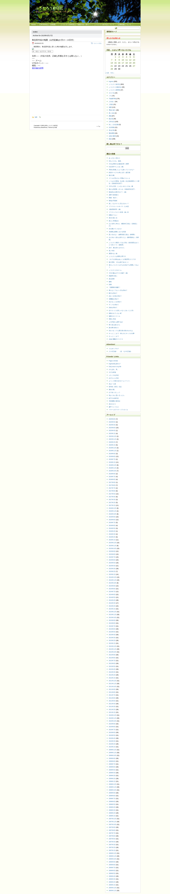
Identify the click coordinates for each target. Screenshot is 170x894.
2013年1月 (112, 643)
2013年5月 (112, 632)
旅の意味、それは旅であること (119, 262)
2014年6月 (112, 594)
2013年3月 (112, 637)
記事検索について (124, 24)
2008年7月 (112, 798)
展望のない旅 (113, 253)
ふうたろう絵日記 (49, 7)
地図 (36, 117)
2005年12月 (112, 888)
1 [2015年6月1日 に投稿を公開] (115, 57)
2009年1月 (112, 781)
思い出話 (111, 113)
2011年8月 (112, 692)
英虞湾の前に (113, 276)
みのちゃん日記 (114, 378)
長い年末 (111, 251)
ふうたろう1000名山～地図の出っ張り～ (76, 24)
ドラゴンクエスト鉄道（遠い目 (119, 212)
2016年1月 (112, 540)
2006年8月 (112, 865)
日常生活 (111, 121)
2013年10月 (112, 617)
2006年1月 (112, 885)
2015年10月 (112, 548)
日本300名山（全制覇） (48, 24)
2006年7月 (112, 867)
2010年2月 (112, 744)
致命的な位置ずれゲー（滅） (118, 192)
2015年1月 (112, 574)
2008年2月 (112, 813)
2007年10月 (112, 824)
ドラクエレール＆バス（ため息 (119, 206)
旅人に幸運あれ (114, 221)
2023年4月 (112, 430)
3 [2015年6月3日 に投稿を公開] (122, 57)
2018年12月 (112, 465)
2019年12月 (112, 448)
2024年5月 (112, 422)
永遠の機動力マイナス (116, 339)
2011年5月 (112, 701)
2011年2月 (112, 709)
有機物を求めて (114, 299)
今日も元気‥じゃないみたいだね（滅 (121, 186)
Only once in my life (115, 366)
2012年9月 (112, 655)
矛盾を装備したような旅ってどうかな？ (121, 170)
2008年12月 (112, 784)
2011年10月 (112, 686)
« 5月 (107, 73)
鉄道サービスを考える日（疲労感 (119, 172)
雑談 (110, 139)
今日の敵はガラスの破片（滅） (119, 273)
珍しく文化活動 (114, 124)
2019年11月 (112, 450)
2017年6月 (112, 491)
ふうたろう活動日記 (115, 87)
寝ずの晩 (111, 175)
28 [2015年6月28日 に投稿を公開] (112, 69)
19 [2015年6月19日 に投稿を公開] (130, 63)
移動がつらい (113, 215)
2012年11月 (112, 649)
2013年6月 (112, 629)
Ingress (111, 81)
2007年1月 (112, 850)
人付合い (111, 101)
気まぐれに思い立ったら (116, 395)
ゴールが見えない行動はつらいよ (119, 178)
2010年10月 (112, 721)
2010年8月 (112, 727)
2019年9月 (112, 453)
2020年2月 (112, 442)
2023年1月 (112, 433)
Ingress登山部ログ (115, 364)
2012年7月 (112, 660)
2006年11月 (112, 856)
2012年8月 (112, 658)
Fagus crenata (113, 361)
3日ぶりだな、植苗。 (115, 161)
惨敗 (110, 282)
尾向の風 (111, 389)
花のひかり (112, 404)
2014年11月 (112, 580)
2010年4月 (112, 738)
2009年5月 (112, 770)
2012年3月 (112, 672)
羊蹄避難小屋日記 (114, 401)
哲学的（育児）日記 (115, 387)
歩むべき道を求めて (115, 296)
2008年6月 (112, 801)
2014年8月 (112, 589)
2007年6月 (112, 836)
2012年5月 (112, 666)
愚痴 (110, 116)
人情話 (111, 104)
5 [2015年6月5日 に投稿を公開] (130, 57)
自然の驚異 (112, 136)
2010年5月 (112, 735)
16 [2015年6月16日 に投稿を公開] (119, 63)
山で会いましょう (114, 392)
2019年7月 (112, 459)
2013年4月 (112, 635)
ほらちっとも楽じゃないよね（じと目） (121, 310)
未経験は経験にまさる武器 (117, 232)
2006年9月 (112, 862)
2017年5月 (112, 494)
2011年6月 (112, 698)
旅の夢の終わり (114, 327)
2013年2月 (112, 640)
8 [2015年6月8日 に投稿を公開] (115, 60)
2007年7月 (112, 833)
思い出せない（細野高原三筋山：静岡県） (122, 234)
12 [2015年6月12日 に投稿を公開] (130, 60)
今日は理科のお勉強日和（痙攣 (119, 164)
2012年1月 (112, 678)
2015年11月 (112, 545)
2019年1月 (112, 462)
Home (33, 24)
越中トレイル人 (114, 407)
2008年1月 (112, 816)
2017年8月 (112, 485)
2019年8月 (112, 456)
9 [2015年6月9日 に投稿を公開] (119, 60)
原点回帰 (111, 279)
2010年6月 (112, 732)
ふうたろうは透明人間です (117, 256)
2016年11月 (112, 511)
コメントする (97, 43)
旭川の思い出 (113, 218)
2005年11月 (112, 890)
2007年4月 (112, 842)
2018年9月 (112, 474)
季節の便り (112, 110)
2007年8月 (112, 830)
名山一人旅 (112, 384)
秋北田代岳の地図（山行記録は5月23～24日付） (53, 40)
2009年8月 (112, 761)
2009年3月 (112, 775)
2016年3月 (112, 534)
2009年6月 (112, 767)
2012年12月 (112, 646)
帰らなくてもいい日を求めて (118, 290)
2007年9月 (112, 827)
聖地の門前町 (113, 201)
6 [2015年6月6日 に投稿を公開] (133, 57)
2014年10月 (112, 583)
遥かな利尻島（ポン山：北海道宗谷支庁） (122, 189)
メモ (110, 96)
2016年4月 (112, 531)
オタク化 (111, 93)
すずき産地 (112, 372)
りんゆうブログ (114, 348)
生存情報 (111, 127)
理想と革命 (112, 319)
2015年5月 (112, 563)
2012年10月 (112, 652)
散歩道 (111, 119)
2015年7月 (112, 557)
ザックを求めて (114, 304)
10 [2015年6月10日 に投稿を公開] (123, 60)
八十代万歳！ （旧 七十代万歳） (120, 351)
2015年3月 (112, 568)
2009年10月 (112, 755)
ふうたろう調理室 (114, 90)
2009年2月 (112, 778)
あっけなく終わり (114, 158)
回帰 (110, 284)
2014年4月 (112, 600)
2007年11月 (112, 821)
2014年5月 (112, 597)
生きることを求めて (115, 302)
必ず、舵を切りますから (116, 248)
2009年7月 (112, 764)
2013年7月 (112, 626)
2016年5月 (112, 528)
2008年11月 (112, 787)
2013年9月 (112, 620)
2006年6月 (112, 870)
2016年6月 (112, 525)
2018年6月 (112, 479)
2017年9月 (112, 482)
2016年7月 (112, 522)
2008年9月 (112, 793)
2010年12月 (112, 715)
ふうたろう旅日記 (114, 84)
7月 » (112, 73)
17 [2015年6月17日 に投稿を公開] (123, 63)
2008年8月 (112, 796)
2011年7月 (112, 695)
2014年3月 (112, 603)
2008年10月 (112, 790)
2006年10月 (112, 859)
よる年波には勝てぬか (116, 322)
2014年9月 (112, 586)
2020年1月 (112, 445)
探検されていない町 (115, 313)
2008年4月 (112, 807)
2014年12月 (112, 577)
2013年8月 (112, 623)
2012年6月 (112, 663)
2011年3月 (112, 706)
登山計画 (111, 130)
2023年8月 (112, 428)
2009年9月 (112, 758)
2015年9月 (112, 551)
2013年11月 (112, 614)
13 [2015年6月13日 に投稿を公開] (134, 60)
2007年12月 (112, 819)
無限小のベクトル (114, 316)
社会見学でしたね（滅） (116, 167)
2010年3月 (112, 741)
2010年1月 (112, 747)
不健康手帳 (112, 98)
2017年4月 (112, 497)
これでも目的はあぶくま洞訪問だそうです (122, 259)
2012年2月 (112, 675)
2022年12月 (112, 436)
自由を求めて (113, 307)
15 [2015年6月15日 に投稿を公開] (115, 63)
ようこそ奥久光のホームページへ (119, 381)
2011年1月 (112, 712)
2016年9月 (112, 517)
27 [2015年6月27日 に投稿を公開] (134, 66)
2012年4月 (112, 669)
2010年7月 (112, 729)
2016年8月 (112, 520)
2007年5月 (112, 839)
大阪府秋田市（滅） (115, 209)
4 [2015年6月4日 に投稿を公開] (126, 57)
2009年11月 (112, 752)
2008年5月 (112, 804)
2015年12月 (112, 543)
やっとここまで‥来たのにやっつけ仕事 (121, 333)
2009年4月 (112, 773)
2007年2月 (112, 847)
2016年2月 (112, 537)
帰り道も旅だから (114, 325)
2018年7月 (112, 476)
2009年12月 (112, 750)
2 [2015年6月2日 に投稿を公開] (119, 57)
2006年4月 (112, 876)
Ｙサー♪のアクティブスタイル (118, 410)
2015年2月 (112, 571)
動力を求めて (113, 293)
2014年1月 (112, 609)
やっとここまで (114, 336)
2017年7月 (112, 488)
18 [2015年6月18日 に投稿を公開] (126, 63)
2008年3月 (112, 810)
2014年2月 (112, 606)
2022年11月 (112, 439)
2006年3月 (112, 879)
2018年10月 (112, 471)
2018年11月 (112, 468)
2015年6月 (112, 560)
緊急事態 (111, 133)
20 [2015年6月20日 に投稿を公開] (134, 63)
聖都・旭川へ (113, 198)
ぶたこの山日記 (114, 375)
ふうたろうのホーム (115, 270)
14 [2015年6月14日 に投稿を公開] (112, 63)
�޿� (55, 127)
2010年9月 (112, 724)
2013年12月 (112, 612)
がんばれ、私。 (114, 369)
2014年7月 (112, 591)
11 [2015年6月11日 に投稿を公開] (126, 60)
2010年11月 (112, 718)
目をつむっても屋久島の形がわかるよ (121, 330)
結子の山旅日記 (114, 398)
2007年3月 (112, 844)
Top (99, 126)
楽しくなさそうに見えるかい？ (119, 203)
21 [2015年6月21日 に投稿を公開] (112, 66)
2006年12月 (112, 853)
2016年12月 (112, 508)
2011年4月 (112, 704)
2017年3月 (112, 499)
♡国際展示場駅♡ (114, 287)
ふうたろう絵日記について (104, 24)
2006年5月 (112, 873)
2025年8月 (112, 419)
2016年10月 (112, 514)
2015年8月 (112, 554)
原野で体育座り (114, 195)
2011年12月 (112, 681)
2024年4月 (112, 425)
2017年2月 (112, 502)
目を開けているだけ (115, 229)
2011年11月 (112, 683)
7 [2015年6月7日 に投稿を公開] (111, 60)
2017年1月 (112, 505)
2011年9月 (112, 689)
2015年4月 (112, 566)
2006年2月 (112, 882)
